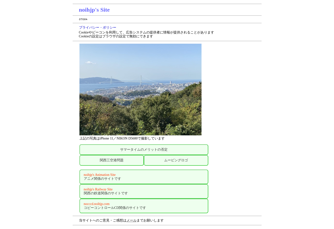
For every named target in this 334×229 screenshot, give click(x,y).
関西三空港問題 (112, 160)
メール (131, 220)
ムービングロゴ (176, 160)
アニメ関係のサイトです (102, 176)
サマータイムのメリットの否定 (144, 149)
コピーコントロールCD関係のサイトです (115, 206)
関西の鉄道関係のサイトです (106, 191)
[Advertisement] (235, 128)
